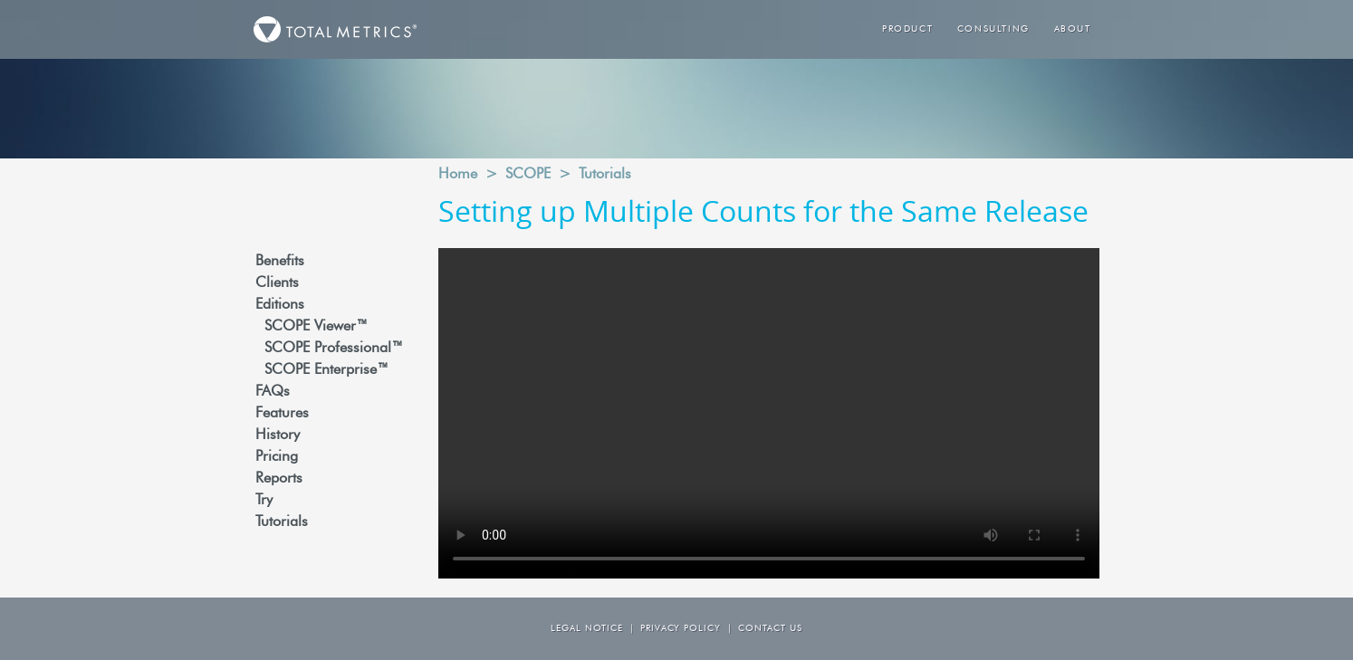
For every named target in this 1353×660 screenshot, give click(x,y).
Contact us (770, 629)
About (1072, 29)
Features (282, 414)
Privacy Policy (680, 629)
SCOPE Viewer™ (316, 327)
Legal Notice (587, 629)
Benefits (279, 261)
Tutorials (281, 522)
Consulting (993, 29)
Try (264, 500)
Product (907, 29)
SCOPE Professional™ (333, 348)
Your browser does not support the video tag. (768, 413)
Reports (278, 479)
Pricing (276, 457)
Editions (279, 305)
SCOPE (528, 174)
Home (457, 174)
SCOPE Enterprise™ (326, 370)
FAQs (272, 392)
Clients (277, 283)
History (277, 435)
